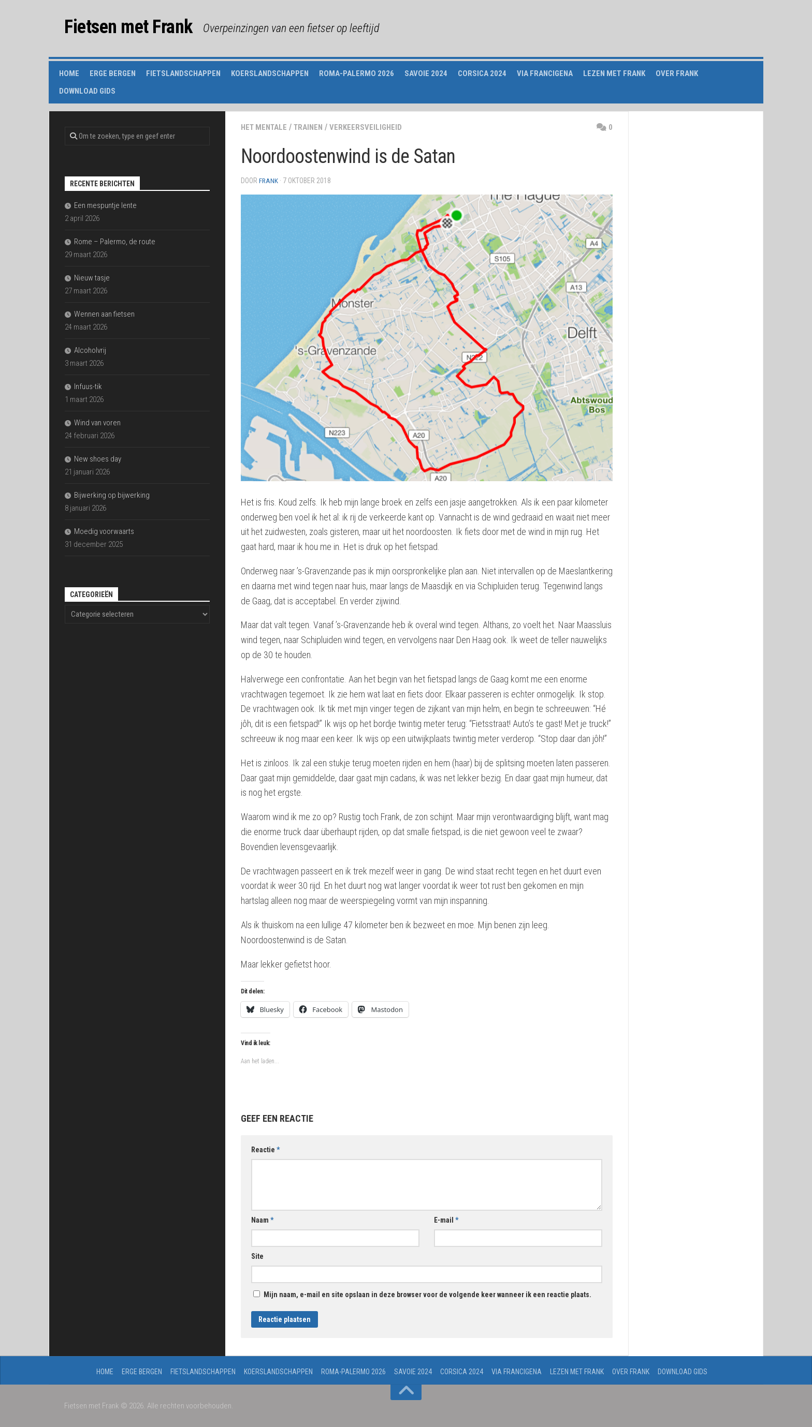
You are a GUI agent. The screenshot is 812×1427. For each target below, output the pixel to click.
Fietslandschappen (183, 73)
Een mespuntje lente (105, 205)
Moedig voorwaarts (104, 531)
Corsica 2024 (482, 73)
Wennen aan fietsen (104, 314)
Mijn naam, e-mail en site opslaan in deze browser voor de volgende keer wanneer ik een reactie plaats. (427, 1294)
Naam (262, 1219)
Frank (269, 180)
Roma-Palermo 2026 (356, 73)
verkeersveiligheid (373, 127)
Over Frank (677, 73)
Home (69, 73)
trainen (313, 127)
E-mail (446, 1219)
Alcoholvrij (90, 350)
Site (257, 1256)
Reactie (265, 1149)
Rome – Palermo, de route (114, 241)
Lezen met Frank (614, 73)
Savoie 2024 (425, 73)
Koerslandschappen (270, 73)
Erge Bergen (113, 73)
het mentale (266, 127)
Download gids (87, 91)
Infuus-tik (88, 386)
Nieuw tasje (92, 278)
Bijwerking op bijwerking (112, 495)
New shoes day (97, 459)
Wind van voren (97, 422)
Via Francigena (545, 73)
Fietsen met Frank (139, 28)
